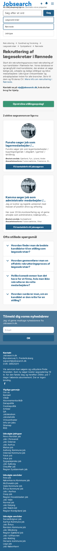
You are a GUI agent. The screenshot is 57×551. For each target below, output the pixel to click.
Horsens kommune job (14, 541)
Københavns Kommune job (16, 480)
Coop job (7, 494)
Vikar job (7, 458)
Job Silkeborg (10, 530)
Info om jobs (9, 422)
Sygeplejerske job (12, 461)
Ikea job (7, 477)
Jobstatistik (9, 417)
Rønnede (39, 46)
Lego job (7, 543)
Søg (48, 12)
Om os (6, 392)
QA (4, 411)
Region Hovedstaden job (15, 497)
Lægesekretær (9, 46)
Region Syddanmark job (15, 469)
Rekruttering (8, 43)
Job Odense (9, 441)
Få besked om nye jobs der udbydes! (41, 3)
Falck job (7, 455)
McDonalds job (10, 483)
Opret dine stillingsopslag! (28, 103)
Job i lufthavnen (11, 535)
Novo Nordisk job (12, 436)
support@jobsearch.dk (14, 361)
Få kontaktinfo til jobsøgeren (28, 166)
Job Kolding (9, 538)
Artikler (6, 409)
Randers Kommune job (14, 527)
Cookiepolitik (9, 406)
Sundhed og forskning (28, 43)
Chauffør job (9, 466)
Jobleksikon (9, 414)
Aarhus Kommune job (14, 521)
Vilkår (6, 397)
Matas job (8, 447)
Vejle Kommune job (12, 486)
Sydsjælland (25, 46)
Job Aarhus (9, 444)
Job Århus (8, 524)
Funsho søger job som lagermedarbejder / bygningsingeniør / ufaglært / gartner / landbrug (25, 147)
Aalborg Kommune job (14, 450)
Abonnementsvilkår (13, 400)
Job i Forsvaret (10, 439)
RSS (5, 428)
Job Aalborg (9, 464)
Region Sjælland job (13, 532)
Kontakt (7, 395)
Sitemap (7, 425)
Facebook (4, 383)
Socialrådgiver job (12, 519)
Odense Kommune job (14, 453)
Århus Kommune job (13, 488)
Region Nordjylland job (14, 510)
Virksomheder (10, 420)
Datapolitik (8, 403)
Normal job (8, 502)
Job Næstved (10, 508)
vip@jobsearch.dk (27, 87)
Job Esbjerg (9, 505)
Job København (11, 546)
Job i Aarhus (9, 491)
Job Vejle (7, 499)
